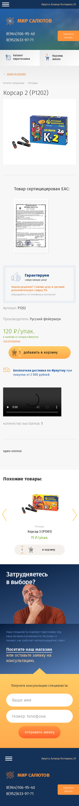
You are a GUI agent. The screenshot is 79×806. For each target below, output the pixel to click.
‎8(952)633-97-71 (20, 40)
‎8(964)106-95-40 (20, 33)
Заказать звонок (68, 35)
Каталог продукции (13, 83)
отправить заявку (40, 732)
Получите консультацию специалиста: (39, 685)
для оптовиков (11, 341)
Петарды (33, 83)
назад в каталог (16, 74)
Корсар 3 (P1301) (40, 531)
